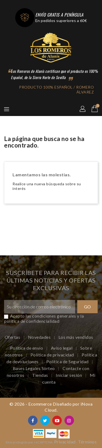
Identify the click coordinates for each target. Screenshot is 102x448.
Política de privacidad (52, 354)
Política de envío (27, 347)
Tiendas (40, 375)
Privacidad (65, 441)
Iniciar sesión (69, 375)
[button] (83, 109)
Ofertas (13, 337)
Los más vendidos (75, 337)
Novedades (40, 337)
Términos (87, 441)
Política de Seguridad (67, 361)
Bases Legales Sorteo (34, 368)
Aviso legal (62, 347)
